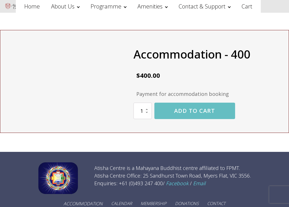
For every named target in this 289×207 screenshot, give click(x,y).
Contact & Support (202, 6)
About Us (63, 6)
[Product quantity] (142, 111)
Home (32, 6)
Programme (106, 6)
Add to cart (194, 111)
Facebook (177, 183)
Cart (247, 6)
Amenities (150, 6)
